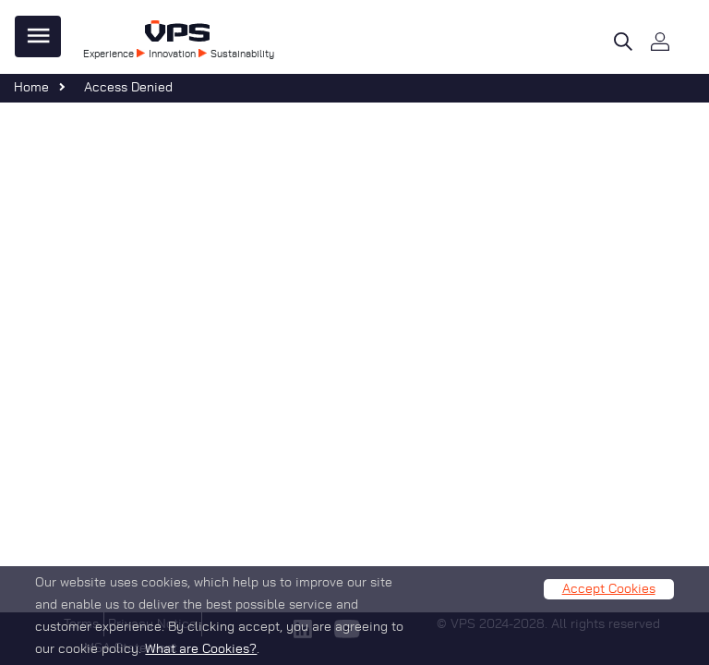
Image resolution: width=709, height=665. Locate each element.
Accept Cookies (608, 596)
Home (31, 87)
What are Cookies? (201, 656)
